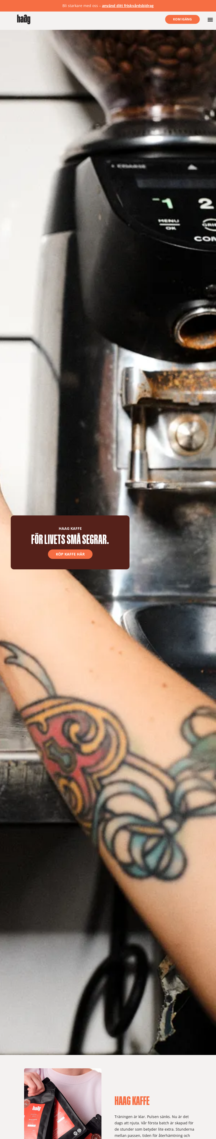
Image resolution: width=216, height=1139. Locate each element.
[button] (210, 19)
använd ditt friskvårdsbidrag (128, 5)
